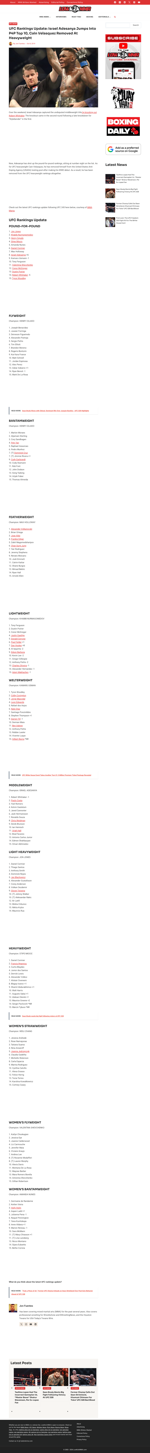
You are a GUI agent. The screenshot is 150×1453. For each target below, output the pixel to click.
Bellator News (41, 1427)
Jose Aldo (15, 535)
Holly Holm (16, 1207)
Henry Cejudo (17, 238)
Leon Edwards (17, 702)
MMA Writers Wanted (27, 2)
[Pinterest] (134, 2)
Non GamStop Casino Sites (43, 1435)
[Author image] (10, 44)
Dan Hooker (16, 645)
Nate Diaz (15, 708)
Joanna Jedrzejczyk (20, 1051)
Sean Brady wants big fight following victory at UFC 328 (54, 1395)
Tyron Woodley (19, 278)
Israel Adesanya (18, 254)
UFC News (13, 24)
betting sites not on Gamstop (29, 1430)
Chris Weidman (18, 820)
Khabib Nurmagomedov (22, 234)
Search (136, 25)
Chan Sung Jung (18, 545)
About (12, 2)
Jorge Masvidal (18, 698)
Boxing (89, 17)
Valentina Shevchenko (22, 264)
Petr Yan (15, 442)
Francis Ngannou (19, 963)
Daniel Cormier (18, 248)
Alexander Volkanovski (21, 529)
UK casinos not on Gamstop (38, 1432)
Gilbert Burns (18, 739)
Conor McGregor (19, 268)
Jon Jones (16, 231)
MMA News (24, 1427)
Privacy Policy (81, 1439)
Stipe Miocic (16, 241)
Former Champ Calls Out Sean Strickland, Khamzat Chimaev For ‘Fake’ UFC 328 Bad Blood (83, 1396)
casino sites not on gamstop (49, 1430)
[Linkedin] (125, 2)
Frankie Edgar (17, 539)
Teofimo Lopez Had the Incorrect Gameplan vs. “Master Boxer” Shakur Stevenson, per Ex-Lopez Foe (27, 1397)
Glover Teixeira (18, 890)
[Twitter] (129, 2)
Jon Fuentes (20, 43)
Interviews (61, 17)
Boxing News (20, 1388)
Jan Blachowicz (18, 877)
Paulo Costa (16, 800)
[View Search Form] (115, 17)
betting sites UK (28, 1435)
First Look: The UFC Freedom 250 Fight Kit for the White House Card (127, 220)
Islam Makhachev (20, 672)
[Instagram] (120, 2)
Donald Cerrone (18, 638)
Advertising (44, 2)
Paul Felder (16, 642)
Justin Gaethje (18, 635)
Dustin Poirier (18, 271)
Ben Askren (17, 725)
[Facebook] (115, 2)
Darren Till (16, 718)
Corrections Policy (75, 2)
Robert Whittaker (20, 275)
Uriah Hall (16, 830)
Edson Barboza (18, 652)
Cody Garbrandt (18, 459)
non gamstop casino (21, 1432)
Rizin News (51, 1427)
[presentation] (27, 1377)
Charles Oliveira (19, 665)
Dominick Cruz (21, 452)
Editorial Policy (57, 2)
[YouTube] (139, 2)
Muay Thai (76, 17)
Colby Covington (18, 695)
